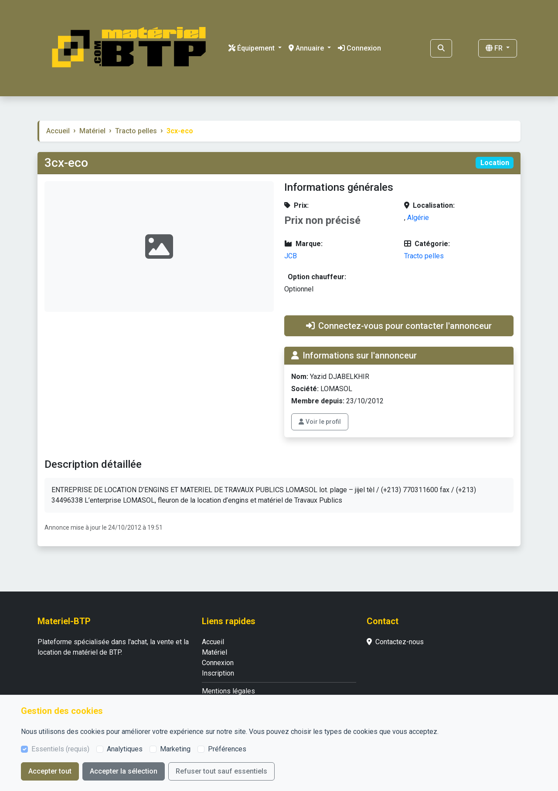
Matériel (92, 131)
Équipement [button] (252, 48)
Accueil (58, 131)
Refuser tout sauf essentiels (221, 771)
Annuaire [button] (307, 48)
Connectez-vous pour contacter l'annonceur (399, 326)
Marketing (175, 749)
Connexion (359, 48)
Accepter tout (49, 771)
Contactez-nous (395, 642)
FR (495, 48)
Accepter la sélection (123, 771)
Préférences (227, 749)
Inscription (218, 673)
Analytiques (125, 749)
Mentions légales (228, 691)
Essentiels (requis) (60, 749)
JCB (290, 256)
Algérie (418, 217)
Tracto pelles (136, 131)
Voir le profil (320, 421)
